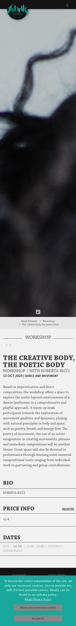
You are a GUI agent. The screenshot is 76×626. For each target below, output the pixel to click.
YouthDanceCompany (57, 555)
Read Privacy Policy (38, 599)
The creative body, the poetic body (40, 297)
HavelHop (19, 571)
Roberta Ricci (14, 466)
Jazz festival (19, 559)
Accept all (38, 618)
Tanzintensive (57, 563)
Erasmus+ (57, 575)
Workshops (49, 294)
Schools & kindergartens (57, 559)
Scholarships (57, 567)
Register (68, 482)
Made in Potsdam (19, 567)
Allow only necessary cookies (38, 607)
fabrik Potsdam (29, 294)
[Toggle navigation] (67, 5)
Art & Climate (19, 563)
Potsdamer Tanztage (19, 575)
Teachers (56, 571)
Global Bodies (19, 555)
